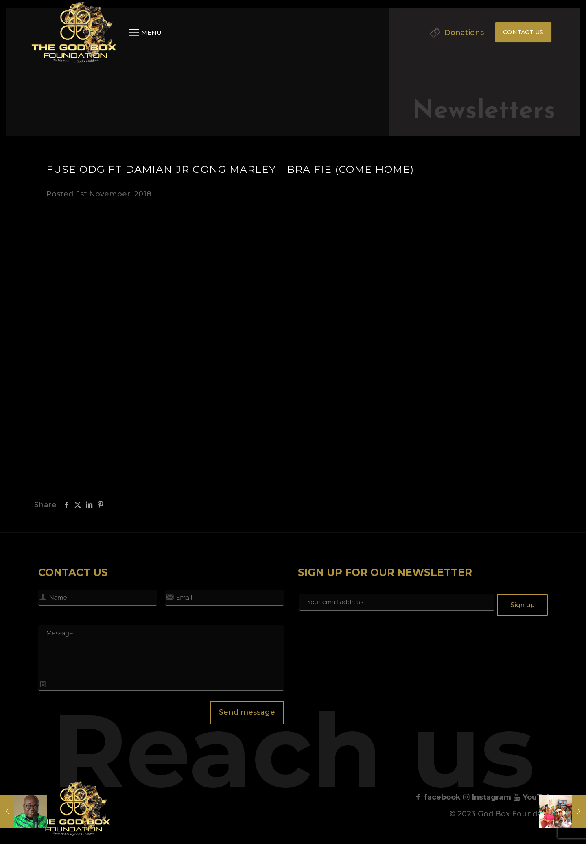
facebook (438, 797)
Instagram (487, 797)
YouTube (535, 797)
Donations (464, 32)
